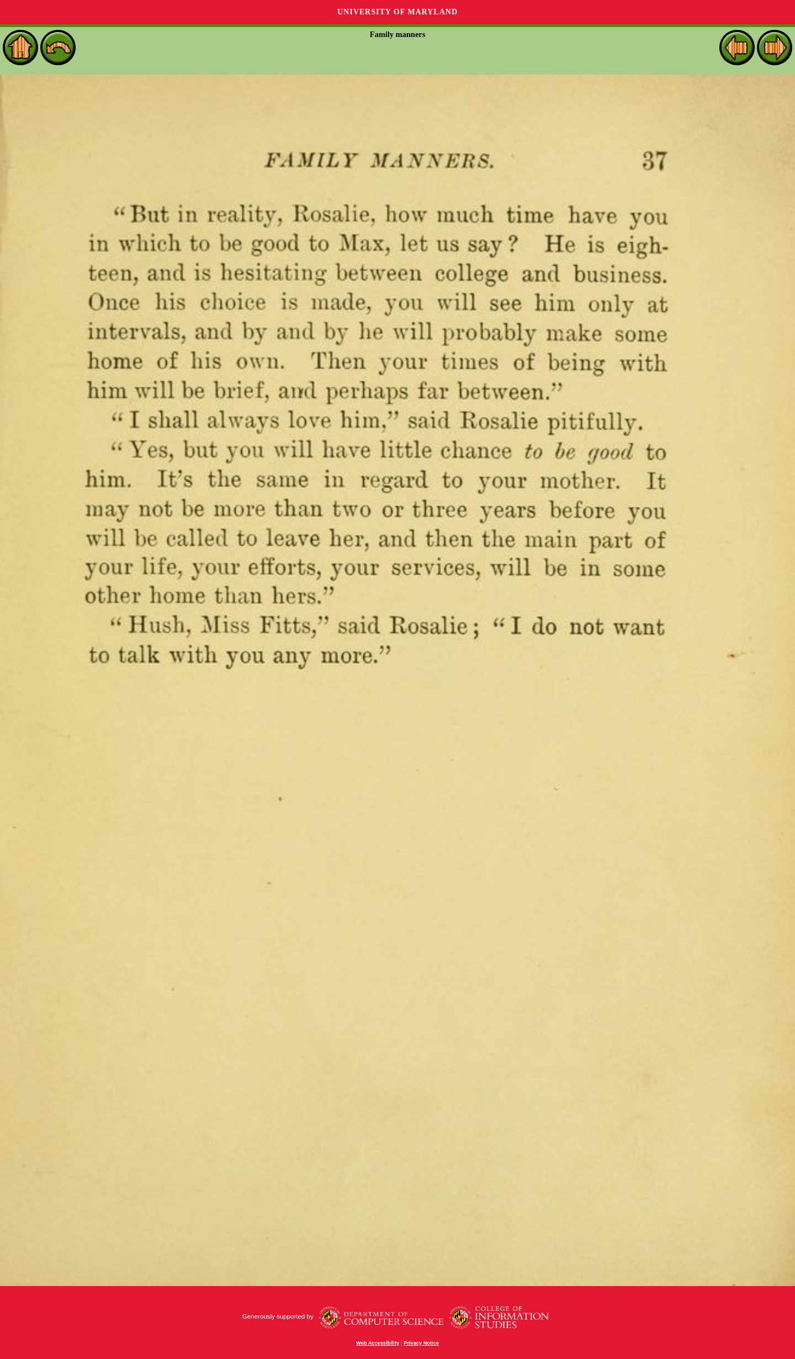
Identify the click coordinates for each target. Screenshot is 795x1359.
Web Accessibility (377, 1343)
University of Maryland (397, 12)
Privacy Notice (421, 1343)
